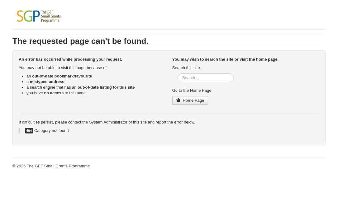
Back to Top (315, 166)
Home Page (190, 100)
